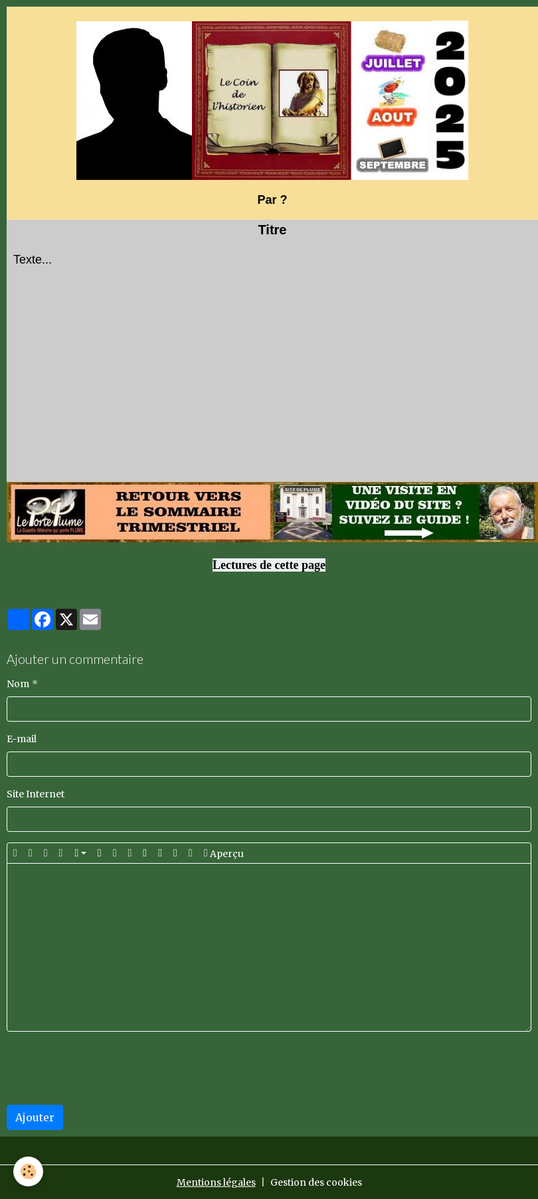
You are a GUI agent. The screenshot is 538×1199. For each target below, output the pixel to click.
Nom (18, 684)
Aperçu (224, 853)
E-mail (22, 739)
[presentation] (108, 1068)
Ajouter (34, 1117)
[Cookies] (28, 1171)
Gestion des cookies (316, 1182)
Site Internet (35, 794)
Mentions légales (216, 1182)
